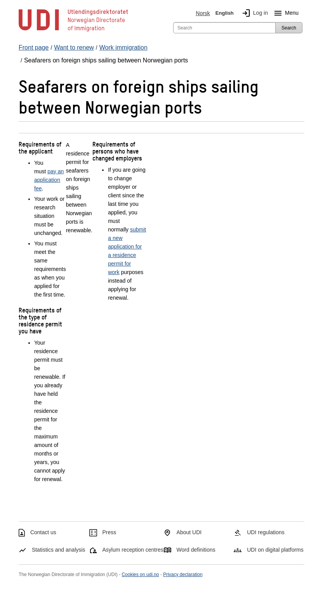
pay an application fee (49, 180)
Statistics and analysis (58, 550)
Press (109, 532)
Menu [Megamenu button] (285, 13)
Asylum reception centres (132, 550)
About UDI (189, 532)
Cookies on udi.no (140, 574)
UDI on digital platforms (275, 550)
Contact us (43, 532)
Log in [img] (253, 13)
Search (288, 28)
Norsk (203, 13)
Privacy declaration (182, 574)
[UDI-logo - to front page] (73, 31)
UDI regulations (266, 532)
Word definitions (196, 550)
